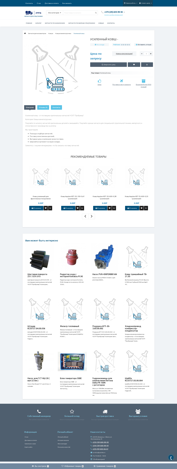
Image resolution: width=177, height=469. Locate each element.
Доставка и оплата (41, 3)
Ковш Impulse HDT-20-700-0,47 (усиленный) (72, 197)
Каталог (38, 23)
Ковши (101, 23)
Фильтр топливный (69, 327)
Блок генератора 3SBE (71, 379)
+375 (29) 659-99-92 (100, 444)
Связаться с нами (30, 445)
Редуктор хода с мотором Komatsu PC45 (71, 275)
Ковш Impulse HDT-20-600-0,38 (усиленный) (104, 197)
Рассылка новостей (64, 449)
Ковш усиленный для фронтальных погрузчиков (41, 197)
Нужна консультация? (124, 54)
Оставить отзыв (144, 45)
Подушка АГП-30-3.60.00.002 (101, 328)
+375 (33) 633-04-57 (99, 451)
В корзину (36, 208)
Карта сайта (28, 449)
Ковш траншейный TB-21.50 (136, 275)
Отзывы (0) (43, 107)
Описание (30, 107)
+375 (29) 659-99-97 (100, 447)
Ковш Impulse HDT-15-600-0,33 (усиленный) (136, 197)
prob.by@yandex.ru (98, 454)
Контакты (68, 3)
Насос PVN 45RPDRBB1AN (104, 274)
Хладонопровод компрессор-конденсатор (133, 329)
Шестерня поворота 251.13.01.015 (37, 275)
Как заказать (56, 3)
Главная (29, 23)
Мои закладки (62, 445)
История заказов (63, 442)
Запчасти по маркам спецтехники (81, 23)
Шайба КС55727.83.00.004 (134, 380)
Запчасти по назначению (55, 23)
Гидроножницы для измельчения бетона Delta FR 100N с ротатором (102, 382)
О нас (28, 3)
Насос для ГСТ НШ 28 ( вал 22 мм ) (38, 380)
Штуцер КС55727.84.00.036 (36, 328)
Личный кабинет (63, 439)
